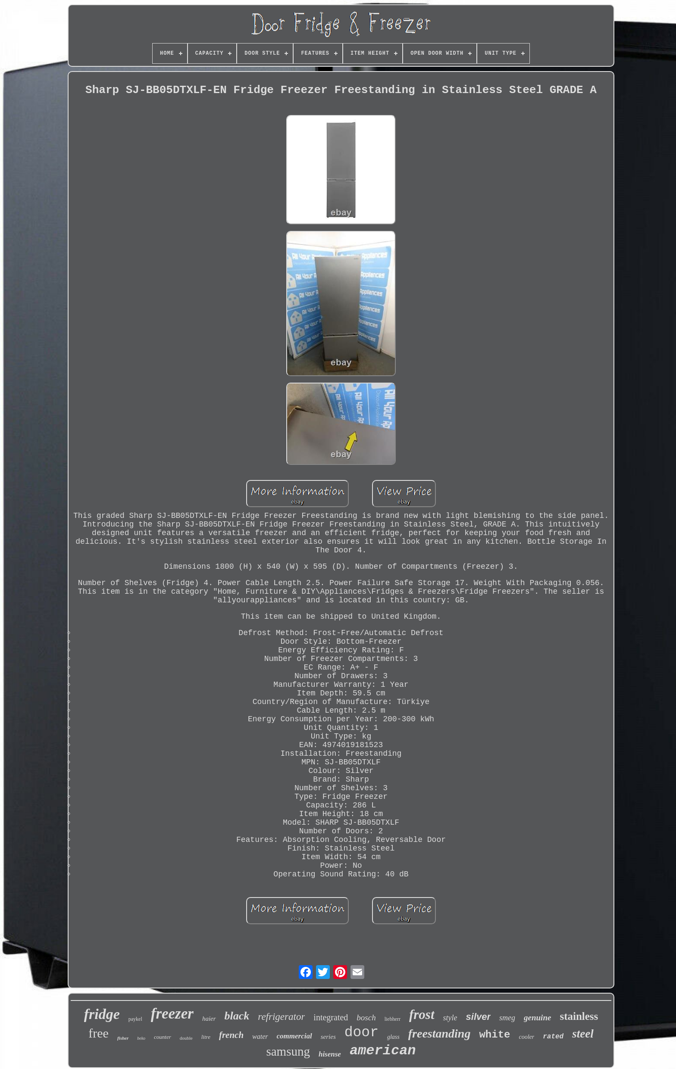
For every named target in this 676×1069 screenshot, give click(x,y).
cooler (526, 1037)
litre (205, 1037)
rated (553, 1037)
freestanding (439, 1033)
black (237, 1016)
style (450, 1017)
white (494, 1035)
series (328, 1036)
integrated (330, 1017)
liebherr (393, 1019)
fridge (102, 1014)
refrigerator (281, 1016)
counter (162, 1037)
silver (478, 1016)
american (383, 1051)
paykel (135, 1019)
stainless (579, 1016)
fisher (122, 1038)
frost (422, 1014)
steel (582, 1033)
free (98, 1033)
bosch (366, 1017)
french (231, 1035)
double (186, 1038)
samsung (288, 1051)
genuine (537, 1017)
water (260, 1036)
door (361, 1033)
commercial (294, 1036)
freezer (172, 1013)
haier (209, 1018)
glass (393, 1037)
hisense (330, 1054)
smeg (507, 1017)
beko (141, 1038)
